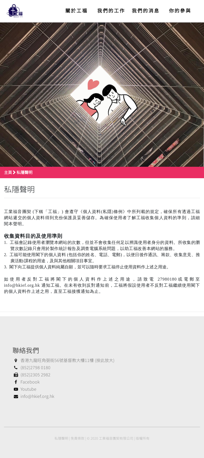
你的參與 (180, 10)
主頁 (8, 172)
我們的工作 (111, 10)
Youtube (24, 389)
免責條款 (77, 438)
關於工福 (76, 10)
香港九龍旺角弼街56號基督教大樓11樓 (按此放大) (63, 360)
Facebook (26, 381)
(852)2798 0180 (31, 367)
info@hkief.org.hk (33, 396)
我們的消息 (146, 10)
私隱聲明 (24, 172)
